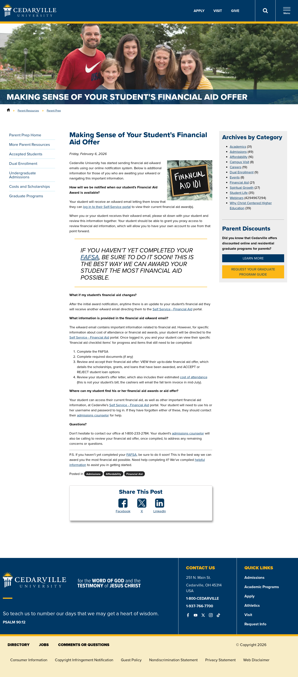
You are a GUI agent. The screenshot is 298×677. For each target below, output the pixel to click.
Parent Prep (54, 110)
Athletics (252, 605)
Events (235, 177)
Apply (199, 10)
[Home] (8, 110)
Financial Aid (239, 182)
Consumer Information (28, 660)
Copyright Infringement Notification (84, 660)
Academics (238, 146)
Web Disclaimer (256, 660)
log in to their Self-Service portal (107, 206)
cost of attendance (193, 377)
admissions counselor (93, 415)
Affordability (238, 156)
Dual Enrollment (23, 163)
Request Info (255, 624)
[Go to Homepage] (29, 15)
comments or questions (83, 645)
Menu (286, 11)
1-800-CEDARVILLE (202, 598)
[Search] (265, 10)
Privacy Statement (220, 660)
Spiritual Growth (242, 187)
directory (18, 645)
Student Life (239, 192)
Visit (217, 10)
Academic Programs (261, 586)
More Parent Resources (29, 144)
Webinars (236, 197)
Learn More (253, 258)
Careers (235, 167)
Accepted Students (25, 154)
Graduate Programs (26, 196)
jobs (44, 645)
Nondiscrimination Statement (173, 660)
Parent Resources (28, 110)
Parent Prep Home (25, 135)
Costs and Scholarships (29, 186)
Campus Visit (239, 162)
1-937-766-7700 (199, 606)
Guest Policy (131, 660)
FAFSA (90, 257)
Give (235, 10)
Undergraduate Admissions (22, 175)
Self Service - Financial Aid (172, 309)
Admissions (238, 151)
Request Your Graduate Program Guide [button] (253, 272)
